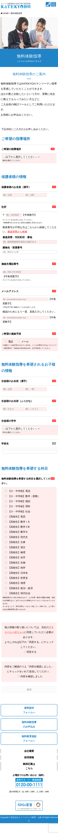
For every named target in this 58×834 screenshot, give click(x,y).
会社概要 (29, 751)
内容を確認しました (28, 677)
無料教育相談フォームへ (29, 738)
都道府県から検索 (17, 231)
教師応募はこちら (29, 766)
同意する (29, 652)
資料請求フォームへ (29, 710)
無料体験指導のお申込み (29, 724)
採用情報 (29, 757)
